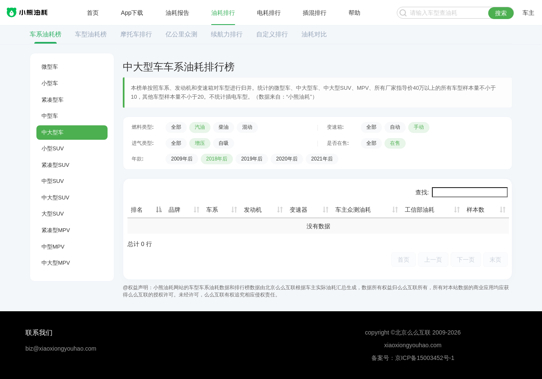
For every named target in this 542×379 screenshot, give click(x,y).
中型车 (49, 116)
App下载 (132, 13)
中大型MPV (55, 263)
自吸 (223, 143)
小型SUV (52, 148)
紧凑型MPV (55, 230)
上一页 (433, 259)
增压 (200, 143)
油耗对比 (314, 34)
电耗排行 (269, 13)
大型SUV (52, 213)
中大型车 (52, 132)
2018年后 (217, 159)
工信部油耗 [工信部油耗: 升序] (419, 209)
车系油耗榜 (45, 34)
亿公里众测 (181, 34)
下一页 (466, 259)
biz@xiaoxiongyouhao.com (61, 348)
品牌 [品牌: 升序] (174, 209)
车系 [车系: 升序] (212, 209)
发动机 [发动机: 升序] (253, 209)
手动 (419, 127)
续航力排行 (227, 34)
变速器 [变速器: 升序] (298, 209)
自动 (395, 127)
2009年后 (182, 159)
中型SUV (52, 181)
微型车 (49, 67)
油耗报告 (177, 13)
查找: (461, 192)
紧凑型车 (52, 100)
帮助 (354, 13)
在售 (395, 143)
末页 (495, 259)
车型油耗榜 (91, 34)
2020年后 (287, 159)
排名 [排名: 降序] (137, 209)
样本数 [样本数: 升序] (475, 209)
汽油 (200, 127)
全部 (176, 127)
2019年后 (252, 159)
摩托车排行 (136, 34)
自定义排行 (272, 34)
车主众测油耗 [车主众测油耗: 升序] (353, 209)
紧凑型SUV (55, 165)
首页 (93, 13)
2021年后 (322, 159)
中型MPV (52, 246)
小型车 (49, 83)
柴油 (223, 127)
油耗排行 (223, 13)
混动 (247, 127)
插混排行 (314, 13)
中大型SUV (55, 197)
